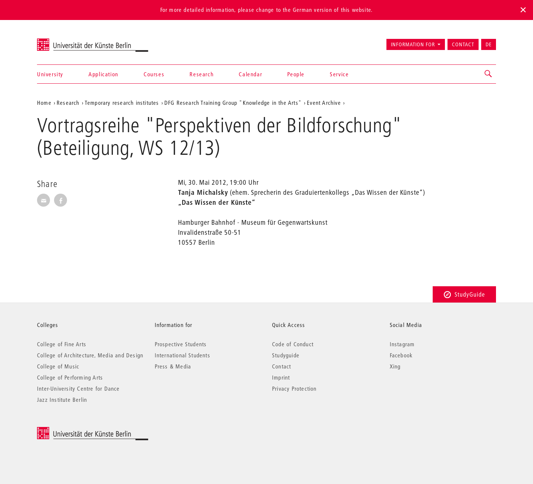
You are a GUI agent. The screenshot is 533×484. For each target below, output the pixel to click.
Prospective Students (181, 344)
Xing (395, 366)
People (296, 74)
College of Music (58, 366)
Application (103, 74)
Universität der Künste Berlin (66, 41)
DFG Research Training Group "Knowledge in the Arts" (233, 102)
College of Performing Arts (70, 377)
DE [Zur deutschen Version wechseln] (489, 44)
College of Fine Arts (61, 344)
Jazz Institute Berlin (62, 399)
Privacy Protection (294, 388)
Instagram (402, 344)
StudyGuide (464, 294)
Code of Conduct (293, 344)
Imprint (281, 377)
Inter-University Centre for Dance (78, 388)
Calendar (250, 74)
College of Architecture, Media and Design (90, 355)
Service (339, 74)
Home (44, 102)
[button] (488, 74)
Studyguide (285, 355)
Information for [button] (413, 44)
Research (202, 74)
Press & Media (173, 366)
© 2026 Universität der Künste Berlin (75, 431)
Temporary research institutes (122, 102)
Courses (154, 74)
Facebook (401, 355)
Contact (463, 44)
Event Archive (324, 102)
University (50, 74)
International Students (182, 355)
